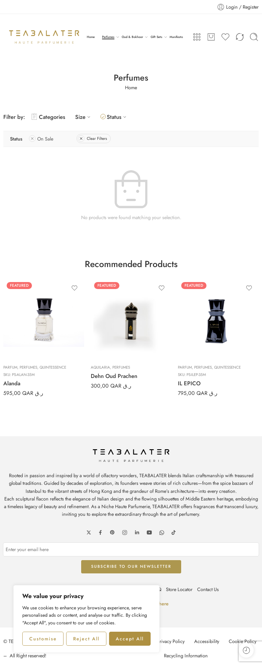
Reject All (86, 638)
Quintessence (53, 367)
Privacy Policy (171, 641)
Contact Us (208, 589)
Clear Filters (92, 139)
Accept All (130, 638)
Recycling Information (186, 655)
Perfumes (108, 37)
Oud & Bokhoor (132, 37)
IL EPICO (189, 383)
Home (91, 37)
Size (83, 117)
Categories (48, 117)
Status (117, 117)
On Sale (41, 138)
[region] (86, 619)
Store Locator (179, 589)
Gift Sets (156, 37)
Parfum (10, 367)
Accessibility (206, 641)
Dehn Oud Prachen (114, 376)
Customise (43, 638)
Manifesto (176, 37)
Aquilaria (100, 367)
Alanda (11, 383)
